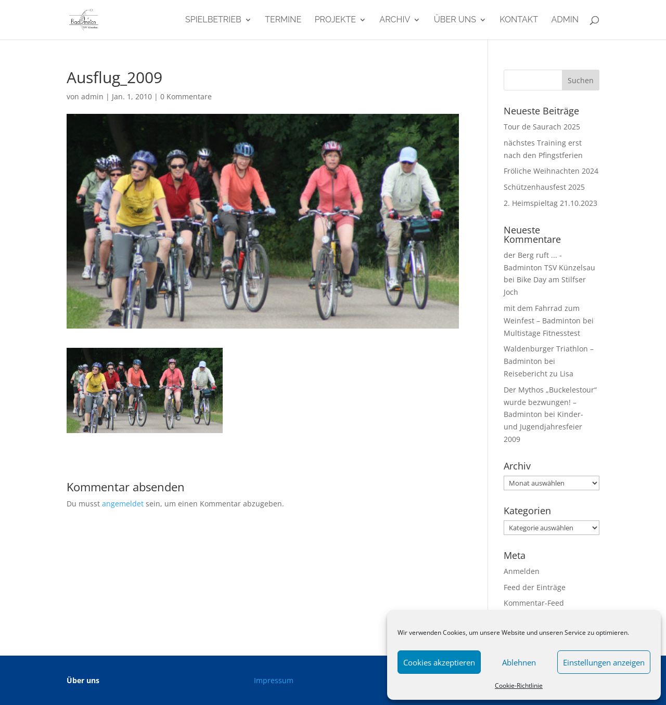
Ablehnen (519, 662)
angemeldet (123, 503)
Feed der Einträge (535, 587)
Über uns (455, 20)
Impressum (273, 680)
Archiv (394, 20)
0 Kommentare (186, 96)
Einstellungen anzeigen (604, 662)
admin (565, 20)
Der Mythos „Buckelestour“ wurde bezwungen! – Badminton (550, 402)
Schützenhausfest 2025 (544, 187)
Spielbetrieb (213, 20)
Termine (283, 20)
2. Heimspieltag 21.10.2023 (550, 203)
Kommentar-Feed (534, 603)
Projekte (335, 20)
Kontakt (518, 20)
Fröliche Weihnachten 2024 (551, 171)
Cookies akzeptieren (439, 662)
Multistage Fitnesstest (542, 333)
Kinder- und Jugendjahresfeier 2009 (543, 426)
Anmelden (522, 571)
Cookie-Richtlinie (519, 685)
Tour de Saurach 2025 (542, 127)
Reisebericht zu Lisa (538, 373)
